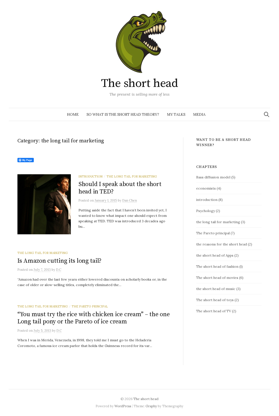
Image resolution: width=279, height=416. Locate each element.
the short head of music (215, 289)
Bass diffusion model (213, 177)
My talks (176, 114)
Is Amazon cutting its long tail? (59, 261)
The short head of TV (213, 311)
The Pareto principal (90, 306)
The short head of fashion (217, 266)
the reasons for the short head (221, 244)
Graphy (151, 406)
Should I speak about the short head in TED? (120, 187)
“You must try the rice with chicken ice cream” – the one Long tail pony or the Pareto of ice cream (93, 318)
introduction (90, 176)
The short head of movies (217, 277)
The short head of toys (215, 300)
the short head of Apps (214, 255)
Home (73, 114)
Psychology (205, 211)
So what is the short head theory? (123, 114)
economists (206, 188)
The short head (139, 83)
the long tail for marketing (132, 176)
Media (199, 114)
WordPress (122, 406)
